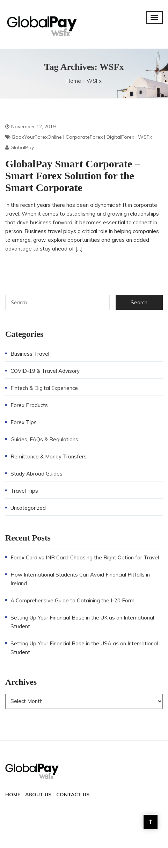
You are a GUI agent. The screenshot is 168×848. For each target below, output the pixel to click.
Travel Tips (24, 490)
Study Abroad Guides (36, 473)
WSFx (145, 137)
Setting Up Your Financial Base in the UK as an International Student (82, 622)
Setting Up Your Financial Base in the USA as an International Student (84, 647)
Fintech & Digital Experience (44, 388)
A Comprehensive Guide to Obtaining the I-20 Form (72, 600)
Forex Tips (23, 422)
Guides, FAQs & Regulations (44, 439)
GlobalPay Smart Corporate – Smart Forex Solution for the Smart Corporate (72, 175)
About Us (38, 794)
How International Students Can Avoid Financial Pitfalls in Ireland (80, 579)
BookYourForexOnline (37, 137)
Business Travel (29, 353)
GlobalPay (22, 147)
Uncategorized (28, 508)
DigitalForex (120, 137)
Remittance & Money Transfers (48, 456)
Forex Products (29, 405)
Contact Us (72, 794)
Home (73, 81)
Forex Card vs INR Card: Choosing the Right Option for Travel (84, 557)
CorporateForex (84, 137)
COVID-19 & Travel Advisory (45, 371)
